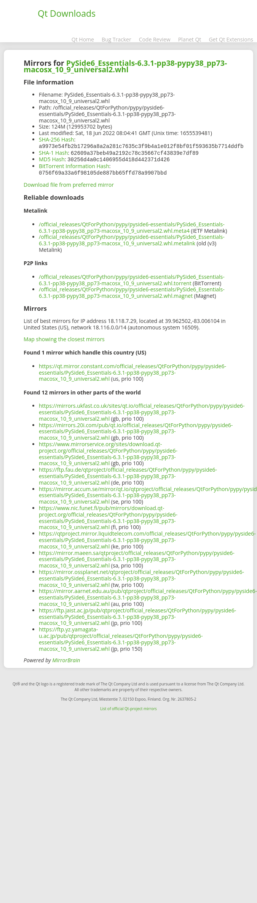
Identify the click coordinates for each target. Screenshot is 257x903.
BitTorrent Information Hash (74, 165)
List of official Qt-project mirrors (128, 707)
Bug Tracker (116, 39)
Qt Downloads (67, 13)
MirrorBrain (66, 658)
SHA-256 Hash (56, 139)
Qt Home (83, 39)
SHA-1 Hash (53, 152)
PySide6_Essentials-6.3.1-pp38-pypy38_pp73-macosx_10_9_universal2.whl (125, 66)
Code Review (155, 39)
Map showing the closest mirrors (64, 337)
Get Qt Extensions (231, 39)
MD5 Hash (52, 158)
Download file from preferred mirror (69, 183)
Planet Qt (189, 39)
